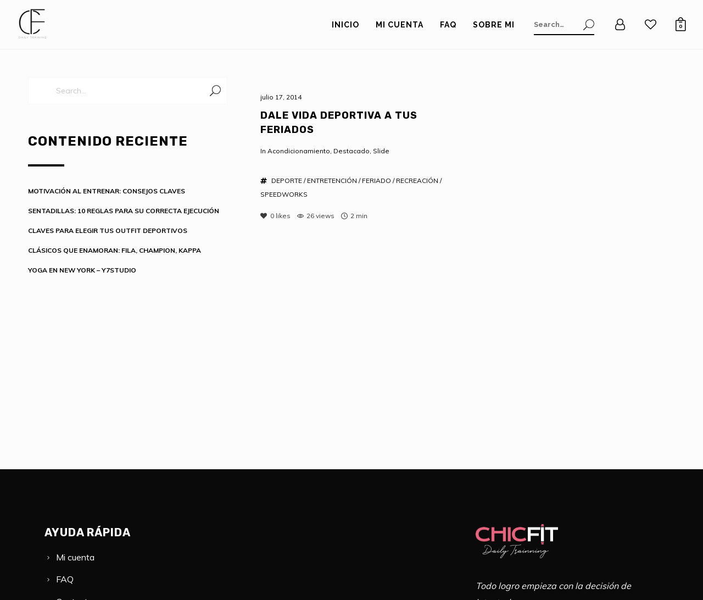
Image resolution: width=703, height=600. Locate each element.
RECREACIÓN (417, 180)
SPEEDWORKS (284, 194)
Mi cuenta (75, 557)
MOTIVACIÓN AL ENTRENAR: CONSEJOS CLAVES (106, 191)
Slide (381, 151)
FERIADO (376, 180)
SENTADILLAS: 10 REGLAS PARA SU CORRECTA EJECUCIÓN (123, 211)
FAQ (65, 579)
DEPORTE (286, 180)
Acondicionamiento (298, 151)
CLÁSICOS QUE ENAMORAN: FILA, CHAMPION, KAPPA (114, 250)
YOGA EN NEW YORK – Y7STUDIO (82, 270)
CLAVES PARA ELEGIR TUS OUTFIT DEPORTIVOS (107, 230)
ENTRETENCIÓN (332, 180)
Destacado (351, 151)
